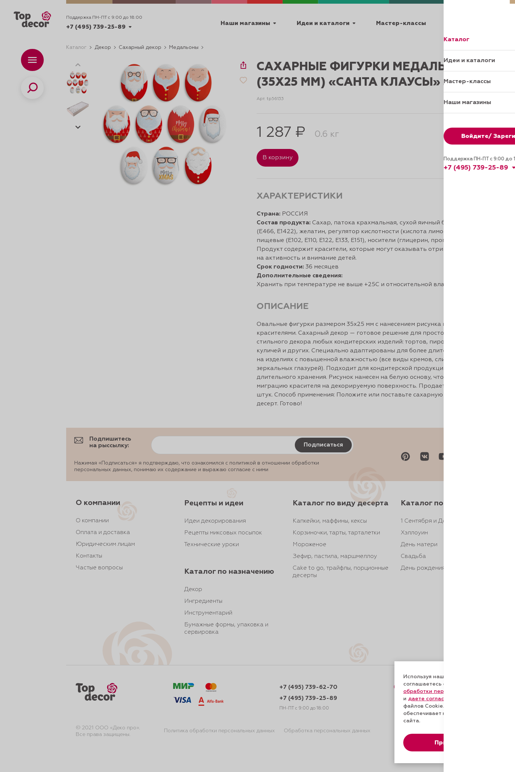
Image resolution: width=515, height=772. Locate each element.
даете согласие (429, 698)
